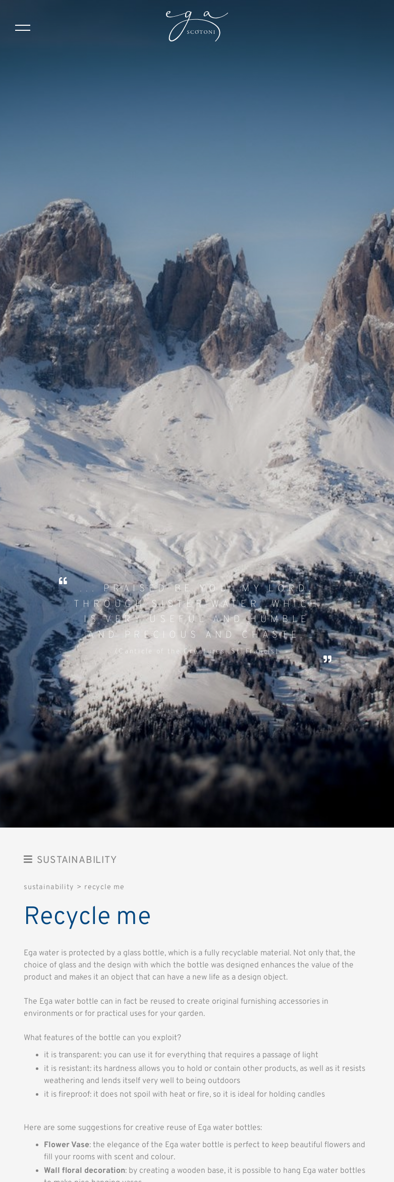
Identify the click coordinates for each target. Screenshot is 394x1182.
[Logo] (197, 27)
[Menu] (22, 28)
